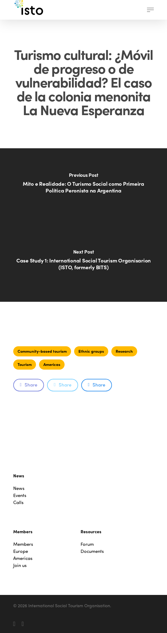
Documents (92, 551)
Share (28, 384)
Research (124, 351)
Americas (51, 364)
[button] (150, 10)
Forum (87, 544)
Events (19, 495)
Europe (20, 551)
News (19, 488)
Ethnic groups (91, 351)
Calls (18, 502)
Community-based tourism (42, 351)
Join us (20, 565)
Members (23, 544)
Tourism (25, 364)
